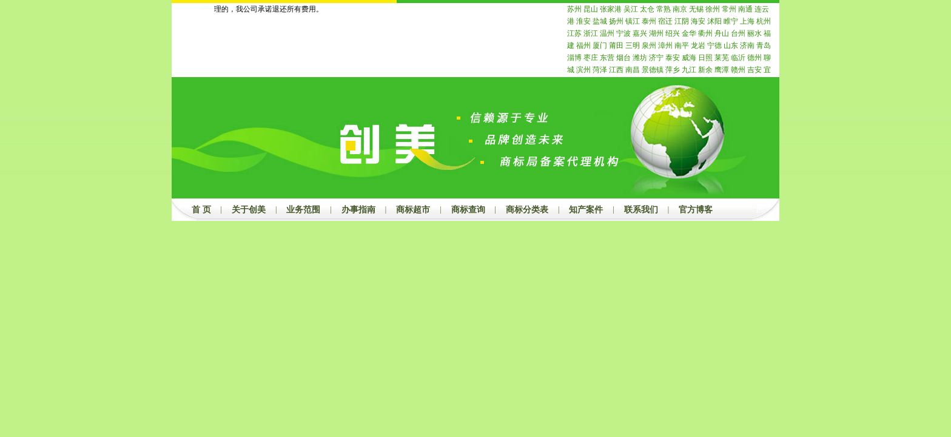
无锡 (696, 9)
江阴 (681, 21)
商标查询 (468, 209)
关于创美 (249, 209)
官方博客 (696, 209)
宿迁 (665, 21)
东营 (607, 57)
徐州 (712, 9)
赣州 (738, 70)
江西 (616, 70)
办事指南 (358, 209)
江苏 (574, 33)
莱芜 (721, 57)
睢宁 (731, 21)
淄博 (574, 57)
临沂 (738, 57)
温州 (607, 33)
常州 (729, 9)
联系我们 (641, 209)
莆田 (616, 45)
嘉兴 (640, 33)
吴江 (630, 9)
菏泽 (600, 70)
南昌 (632, 70)
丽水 (754, 33)
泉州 (649, 45)
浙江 (590, 33)
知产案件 (586, 209)
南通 (745, 9)
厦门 (600, 45)
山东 (731, 45)
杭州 (763, 21)
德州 (754, 57)
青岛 (763, 45)
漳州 (665, 45)
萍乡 (672, 70)
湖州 (656, 33)
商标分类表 (527, 209)
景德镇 (653, 70)
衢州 (705, 33)
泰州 (649, 21)
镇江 (632, 21)
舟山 (721, 33)
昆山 (590, 9)
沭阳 (714, 21)
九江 (689, 70)
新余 (705, 70)
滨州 (583, 70)
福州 (583, 45)
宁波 (623, 33)
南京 (680, 9)
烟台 (623, 57)
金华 (689, 33)
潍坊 (640, 57)
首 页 (201, 209)
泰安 (672, 57)
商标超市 (413, 209)
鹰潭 (721, 70)
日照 (705, 57)
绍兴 (672, 33)
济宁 (656, 57)
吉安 (754, 70)
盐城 (600, 21)
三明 (632, 45)
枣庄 (590, 57)
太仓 (647, 9)
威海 (689, 57)
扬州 (616, 21)
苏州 (574, 9)
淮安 (583, 21)
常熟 (663, 9)
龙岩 (698, 45)
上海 (747, 21)
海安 (698, 21)
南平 (681, 45)
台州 (738, 33)
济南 (747, 45)
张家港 (611, 9)
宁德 (714, 45)
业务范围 (303, 209)
